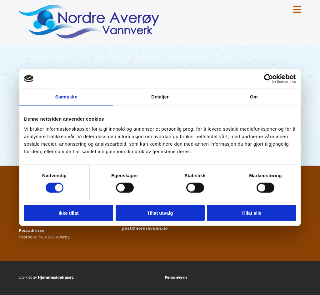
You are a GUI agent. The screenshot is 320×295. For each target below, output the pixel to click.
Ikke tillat (68, 212)
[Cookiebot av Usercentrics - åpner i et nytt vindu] (268, 78)
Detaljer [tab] (160, 96)
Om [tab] (254, 96)
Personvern (176, 277)
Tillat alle (252, 212)
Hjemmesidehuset (55, 277)
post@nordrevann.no (145, 228)
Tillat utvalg (160, 212)
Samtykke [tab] (66, 96)
